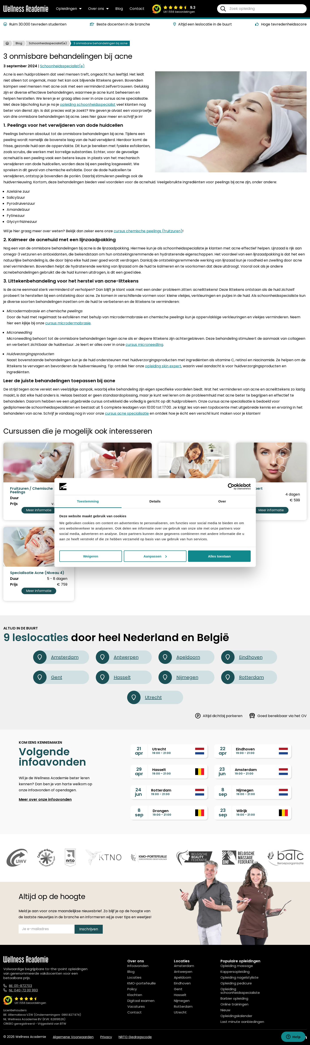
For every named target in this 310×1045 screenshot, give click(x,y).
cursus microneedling (144, 344)
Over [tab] (222, 501)
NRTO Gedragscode (135, 1036)
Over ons (98, 8)
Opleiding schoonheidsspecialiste (240, 991)
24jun (138, 792)
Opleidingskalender (236, 1015)
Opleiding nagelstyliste (239, 977)
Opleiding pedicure (236, 983)
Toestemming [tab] (88, 501)
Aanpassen (155, 556)
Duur (14, 498)
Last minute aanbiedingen (242, 1021)
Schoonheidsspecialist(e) (48, 43)
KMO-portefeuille (141, 983)
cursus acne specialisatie (127, 413)
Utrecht (144, 697)
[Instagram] (294, 1037)
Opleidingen (68, 8)
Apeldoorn (179, 657)
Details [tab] (155, 501)
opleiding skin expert (163, 366)
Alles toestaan (219, 556)
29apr (139, 771)
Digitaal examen (140, 1000)
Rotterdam (242, 677)
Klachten (134, 994)
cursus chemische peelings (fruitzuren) (148, 231)
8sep (223, 792)
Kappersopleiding (235, 971)
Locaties (134, 977)
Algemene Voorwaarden (73, 1036)
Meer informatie (38, 510)
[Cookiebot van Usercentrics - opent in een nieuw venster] (231, 486)
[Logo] (25, 11)
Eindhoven (242, 657)
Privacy (106, 1036)
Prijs (14, 504)
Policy (132, 989)
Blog (119, 8)
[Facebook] (284, 1037)
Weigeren (90, 556)
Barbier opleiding (234, 998)
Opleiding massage (236, 965)
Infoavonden (137, 965)
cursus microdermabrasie (68, 323)
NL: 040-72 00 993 (23, 990)
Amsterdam (56, 657)
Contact (137, 8)
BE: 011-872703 (20, 985)
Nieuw (225, 1010)
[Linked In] (305, 1037)
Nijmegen (178, 677)
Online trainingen (234, 1004)
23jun (222, 771)
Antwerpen (117, 657)
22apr (223, 750)
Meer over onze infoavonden (45, 799)
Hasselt (113, 677)
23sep (223, 812)
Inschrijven (88, 929)
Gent (47, 677)
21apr (139, 750)
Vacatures (136, 1006)
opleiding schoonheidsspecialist (87, 104)
